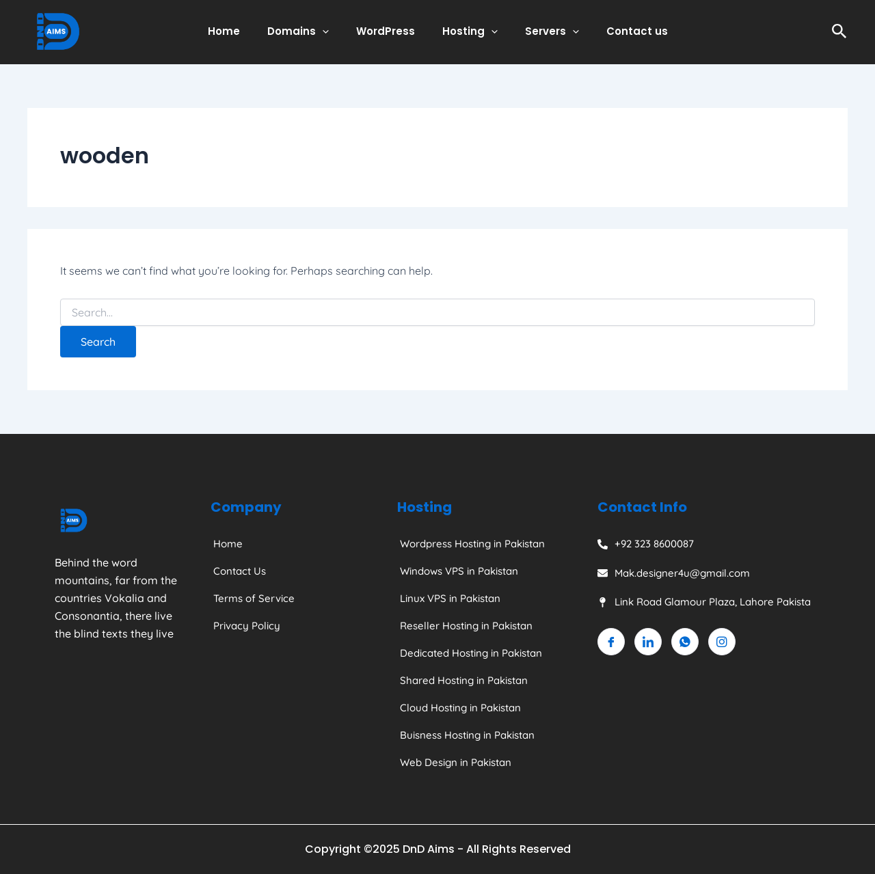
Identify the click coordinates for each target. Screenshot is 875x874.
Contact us (620, 31)
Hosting (466, 31)
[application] (332, 31)
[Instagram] (722, 641)
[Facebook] (611, 641)
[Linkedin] (648, 641)
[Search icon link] (839, 32)
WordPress (389, 31)
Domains (308, 31)
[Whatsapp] (685, 641)
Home (241, 31)
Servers (542, 31)
